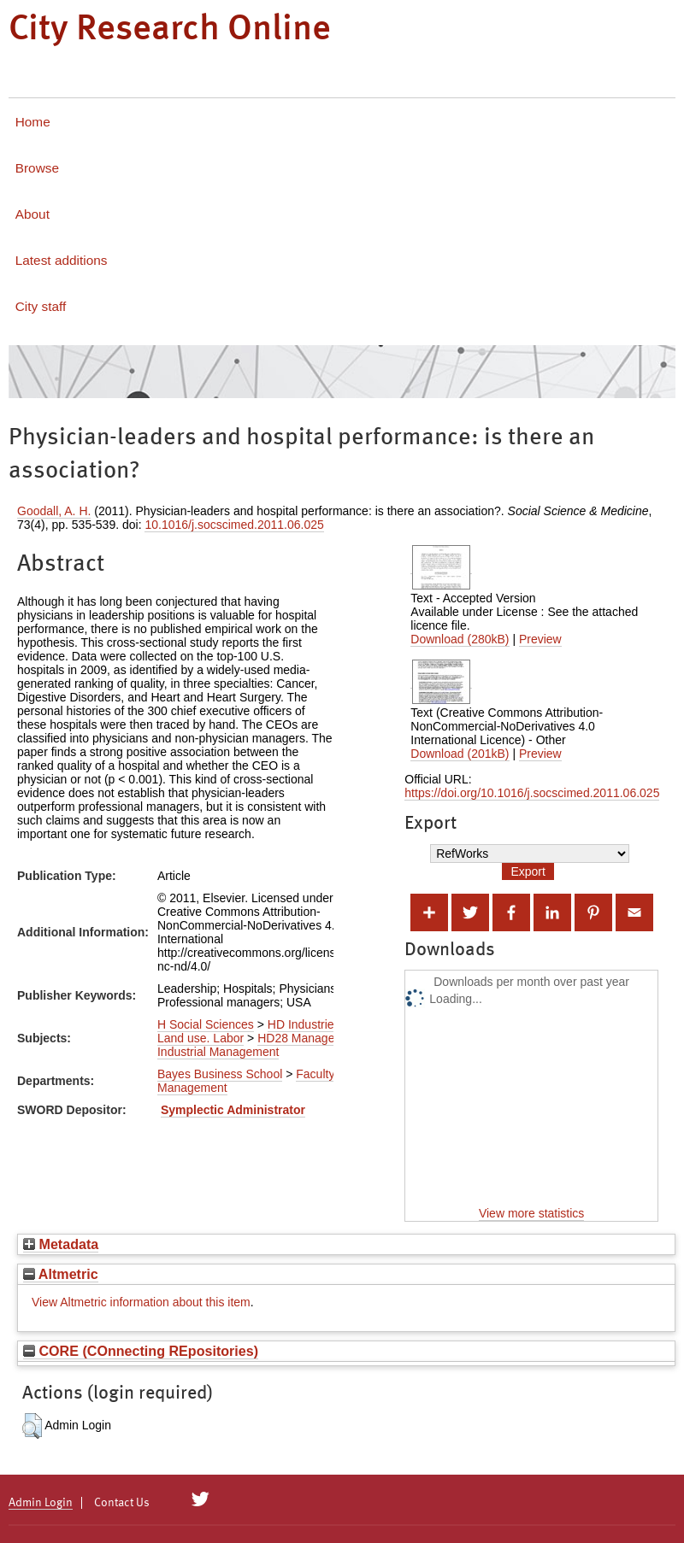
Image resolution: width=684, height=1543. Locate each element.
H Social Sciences (205, 1024)
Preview (540, 639)
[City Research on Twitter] (200, 1499)
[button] (32, 1426)
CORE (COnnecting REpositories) (140, 1350)
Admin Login (41, 1503)
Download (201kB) (459, 753)
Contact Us (122, 1503)
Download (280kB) (459, 639)
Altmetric (60, 1274)
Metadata (60, 1244)
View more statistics (531, 1213)
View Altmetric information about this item (141, 1302)
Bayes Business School (219, 1074)
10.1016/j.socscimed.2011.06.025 (233, 524)
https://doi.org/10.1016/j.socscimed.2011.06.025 (531, 793)
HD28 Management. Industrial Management (260, 1045)
